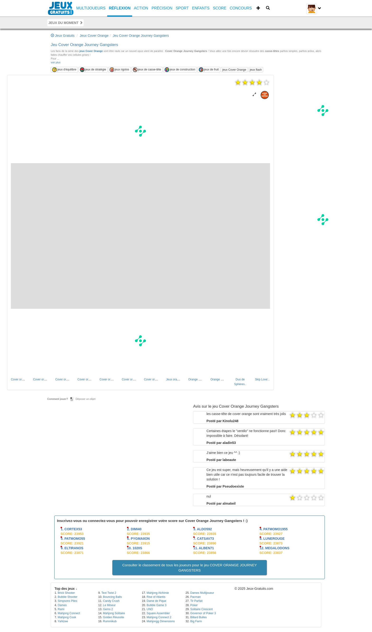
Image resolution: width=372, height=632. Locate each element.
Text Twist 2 (108, 593)
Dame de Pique (156, 601)
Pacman (195, 597)
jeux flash (256, 69)
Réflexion (120, 8)
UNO (150, 609)
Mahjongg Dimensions (161, 621)
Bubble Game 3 (156, 605)
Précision (162, 8)
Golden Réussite (113, 617)
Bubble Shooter (67, 597)
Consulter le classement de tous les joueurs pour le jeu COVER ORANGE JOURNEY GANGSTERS (189, 567)
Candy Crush (111, 601)
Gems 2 (108, 609)
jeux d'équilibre (64, 69)
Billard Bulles (198, 617)
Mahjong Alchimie (158, 593)
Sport (182, 8)
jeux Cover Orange (91, 51)
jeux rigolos (119, 69)
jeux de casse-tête (147, 69)
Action (141, 8)
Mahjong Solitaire (114, 613)
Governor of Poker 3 (203, 613)
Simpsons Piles (67, 601)
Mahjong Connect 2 (159, 617)
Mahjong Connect (69, 613)
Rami (61, 609)
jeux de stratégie (93, 69)
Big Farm (196, 621)
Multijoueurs (90, 8)
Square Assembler (158, 613)
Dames (62, 605)
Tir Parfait (196, 601)
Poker (194, 605)
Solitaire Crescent (201, 609)
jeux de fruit (209, 69)
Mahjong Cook (67, 617)
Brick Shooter (66, 593)
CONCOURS (241, 8)
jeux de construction (180, 69)
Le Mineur (109, 605)
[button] (254, 95)
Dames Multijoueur (202, 593)
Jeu (84, 44)
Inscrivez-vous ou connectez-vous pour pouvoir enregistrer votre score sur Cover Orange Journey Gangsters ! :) (152, 521)
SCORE (219, 8)
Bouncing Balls (112, 597)
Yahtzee (63, 621)
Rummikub (109, 621)
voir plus (55, 62)
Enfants (201, 8)
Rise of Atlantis (156, 597)
